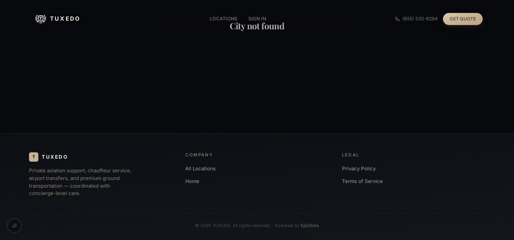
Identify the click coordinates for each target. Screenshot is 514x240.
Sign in (257, 18)
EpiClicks (310, 225)
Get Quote (463, 18)
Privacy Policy (359, 168)
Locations (224, 18)
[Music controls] (14, 225)
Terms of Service (362, 181)
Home (192, 181)
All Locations (200, 168)
